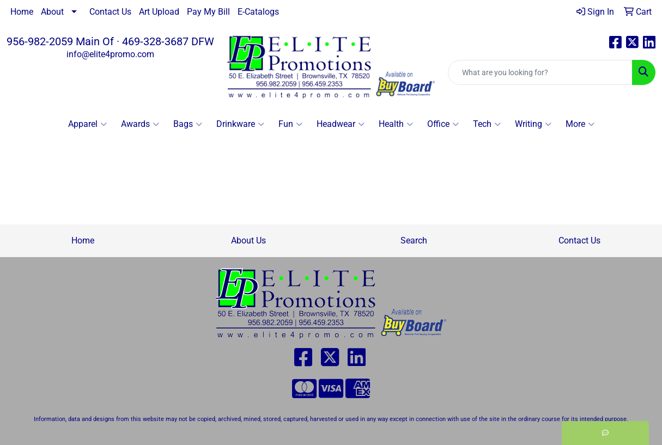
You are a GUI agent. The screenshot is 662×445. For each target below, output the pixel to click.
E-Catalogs (258, 12)
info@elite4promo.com (110, 54)
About (52, 12)
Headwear (341, 124)
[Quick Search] (540, 72)
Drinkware (240, 124)
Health (396, 124)
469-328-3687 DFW (168, 41)
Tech (487, 124)
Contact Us (110, 12)
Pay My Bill (208, 12)
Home (21, 12)
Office (443, 124)
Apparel (87, 124)
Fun (290, 124)
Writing (533, 124)
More (580, 124)
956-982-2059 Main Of (60, 41)
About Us (248, 240)
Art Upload (159, 12)
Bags (187, 124)
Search (413, 240)
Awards (140, 124)
